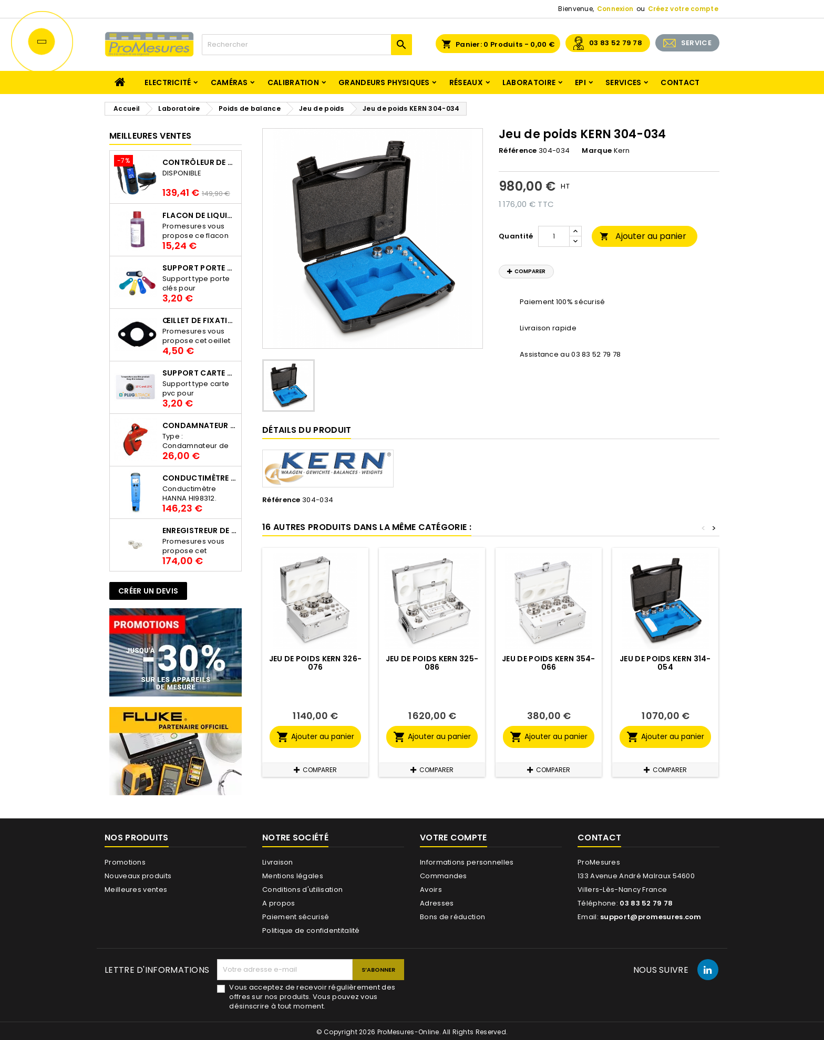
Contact (680, 82)
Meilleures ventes (136, 890)
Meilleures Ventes (150, 136)
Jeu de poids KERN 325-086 (432, 662)
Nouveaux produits (138, 876)
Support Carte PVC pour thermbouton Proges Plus (199, 373)
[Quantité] (554, 236)
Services (623, 82)
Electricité (168, 82)
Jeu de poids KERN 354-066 (548, 662)
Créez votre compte (683, 8)
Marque (597, 150)
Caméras (229, 82)
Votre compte (453, 837)
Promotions (125, 862)
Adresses (437, 903)
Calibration (293, 82)
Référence (518, 150)
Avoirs (431, 890)
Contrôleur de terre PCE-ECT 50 (199, 162)
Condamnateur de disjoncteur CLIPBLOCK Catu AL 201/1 (199, 425)
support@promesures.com (651, 917)
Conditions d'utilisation (302, 890)
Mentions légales (292, 876)
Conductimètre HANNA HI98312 (199, 478)
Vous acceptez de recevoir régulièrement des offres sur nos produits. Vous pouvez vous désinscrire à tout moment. (312, 997)
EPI (580, 82)
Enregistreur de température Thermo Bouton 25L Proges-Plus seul (199, 530)
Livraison (277, 862)
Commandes (443, 876)
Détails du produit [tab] (306, 430)
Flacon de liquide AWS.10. (199, 215)
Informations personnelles (467, 862)
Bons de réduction (452, 917)
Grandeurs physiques (384, 82)
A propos (278, 903)
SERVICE (696, 43)
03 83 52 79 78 (615, 43)
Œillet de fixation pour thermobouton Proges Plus (199, 320)
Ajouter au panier (643, 236)
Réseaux (466, 82)
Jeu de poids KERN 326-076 (315, 662)
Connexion (615, 8)
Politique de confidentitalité (311, 930)
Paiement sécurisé (295, 917)
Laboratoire (528, 82)
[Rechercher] (307, 44)
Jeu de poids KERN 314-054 (665, 662)
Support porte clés (199, 268)
